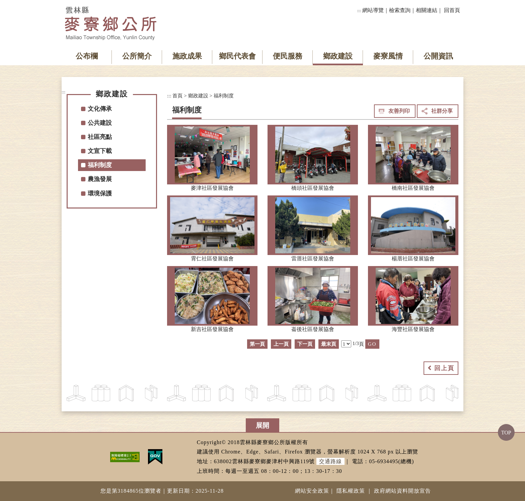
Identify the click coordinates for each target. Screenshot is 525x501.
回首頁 (452, 10)
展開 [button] (262, 425)
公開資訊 (438, 56)
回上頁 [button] (444, 368)
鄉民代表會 (237, 56)
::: (359, 10)
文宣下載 (100, 151)
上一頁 (281, 344)
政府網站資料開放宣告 (402, 491)
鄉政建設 (338, 56)
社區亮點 (100, 137)
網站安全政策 (312, 491)
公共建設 (100, 122)
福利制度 (100, 165)
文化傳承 (100, 108)
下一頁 (304, 344)
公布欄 (87, 56)
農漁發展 (100, 179)
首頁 (177, 95)
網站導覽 (373, 10)
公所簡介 (137, 56)
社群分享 (442, 111)
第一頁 (257, 344)
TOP (506, 432)
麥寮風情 (388, 56)
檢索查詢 (399, 10)
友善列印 (399, 111)
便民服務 (287, 56)
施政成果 (187, 56)
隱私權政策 (350, 491)
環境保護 (100, 193)
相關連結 (426, 10)
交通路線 (330, 461)
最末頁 (328, 344)
